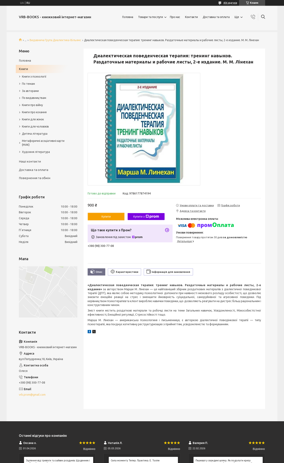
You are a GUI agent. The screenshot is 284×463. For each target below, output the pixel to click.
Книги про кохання (34, 112)
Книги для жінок (33, 119)
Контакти (191, 17)
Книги (23, 69)
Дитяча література (34, 133)
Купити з (146, 216)
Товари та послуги (150, 17)
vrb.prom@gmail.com (32, 394)
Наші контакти (30, 161)
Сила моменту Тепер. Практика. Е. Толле (135, 460)
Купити (106, 216)
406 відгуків (230, 2)
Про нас (175, 17)
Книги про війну (32, 105)
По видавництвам (34, 97)
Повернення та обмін (34, 178)
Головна (127, 17)
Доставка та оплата (216, 17)
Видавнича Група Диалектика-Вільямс (55, 40)
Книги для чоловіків (35, 126)
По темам (28, 83)
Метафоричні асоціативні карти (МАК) (43, 142)
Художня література (36, 152)
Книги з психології (34, 76)
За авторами (30, 91)
